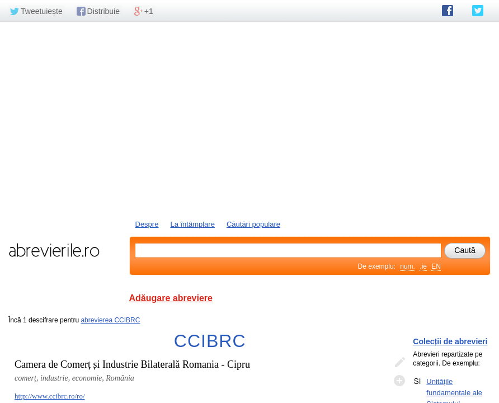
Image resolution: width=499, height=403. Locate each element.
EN (436, 266)
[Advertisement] (249, 119)
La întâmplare (192, 224)
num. (407, 266)
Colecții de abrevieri (450, 341)
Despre (147, 224)
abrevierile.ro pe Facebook (447, 10)
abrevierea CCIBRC (110, 320)
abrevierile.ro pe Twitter (477, 10)
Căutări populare (253, 224)
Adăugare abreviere (171, 298)
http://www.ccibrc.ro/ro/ (50, 396)
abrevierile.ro (54, 250)
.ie (423, 266)
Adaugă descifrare (399, 380)
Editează (399, 362)
